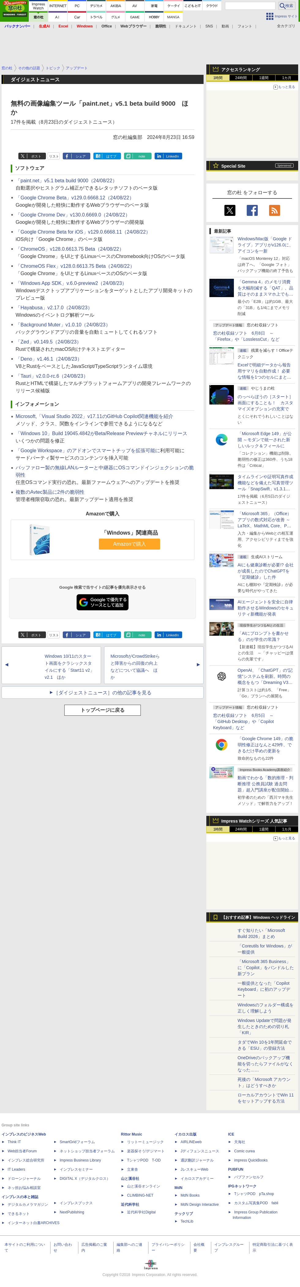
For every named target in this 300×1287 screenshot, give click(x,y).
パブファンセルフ (249, 1177)
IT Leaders (16, 1169)
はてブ (111, 156)
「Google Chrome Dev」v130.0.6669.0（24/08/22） (73, 214)
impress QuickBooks (251, 1160)
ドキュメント (186, 26)
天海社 (239, 1142)
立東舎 (132, 1169)
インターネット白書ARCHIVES (33, 1223)
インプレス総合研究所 (26, 1160)
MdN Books (190, 1195)
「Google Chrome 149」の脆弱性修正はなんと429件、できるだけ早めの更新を (265, 744)
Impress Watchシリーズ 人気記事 (254, 821)
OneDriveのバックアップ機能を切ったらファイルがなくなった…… (265, 1063)
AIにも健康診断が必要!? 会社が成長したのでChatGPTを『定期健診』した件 (266, 571)
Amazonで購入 (129, 544)
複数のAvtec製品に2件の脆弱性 (50, 492)
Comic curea (244, 1151)
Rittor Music (131, 1134)
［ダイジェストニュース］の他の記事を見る (103, 692)
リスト (54, 156)
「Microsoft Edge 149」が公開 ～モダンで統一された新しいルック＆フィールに (265, 439)
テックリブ (183, 1214)
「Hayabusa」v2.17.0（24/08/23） (54, 307)
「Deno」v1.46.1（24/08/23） (49, 359)
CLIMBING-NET (140, 1195)
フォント (245, 26)
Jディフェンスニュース (200, 1151)
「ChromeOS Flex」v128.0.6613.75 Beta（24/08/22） (75, 266)
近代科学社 (130, 1204)
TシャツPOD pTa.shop (254, 1194)
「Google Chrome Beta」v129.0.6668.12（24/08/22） (75, 197)
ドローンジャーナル (24, 1178)
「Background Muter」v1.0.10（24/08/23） (63, 324)
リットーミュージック (145, 1142)
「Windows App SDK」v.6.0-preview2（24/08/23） (71, 283)
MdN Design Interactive (200, 1204)
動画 (225, 26)
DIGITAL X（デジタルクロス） (85, 1178)
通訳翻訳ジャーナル (197, 1160)
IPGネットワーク (242, 1186)
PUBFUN (235, 1169)
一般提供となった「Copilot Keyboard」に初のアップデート (264, 989)
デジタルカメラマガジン (28, 1204)
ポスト (36, 156)
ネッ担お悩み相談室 (24, 1188)
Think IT (14, 1142)
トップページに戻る (103, 710)
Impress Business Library (80, 1160)
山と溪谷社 (130, 1178)
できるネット (19, 1214)
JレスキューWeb (194, 1169)
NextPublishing (72, 1212)
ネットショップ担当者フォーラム (87, 1151)
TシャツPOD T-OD (144, 1160)
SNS (209, 26)
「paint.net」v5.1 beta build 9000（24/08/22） (66, 180)
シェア (81, 156)
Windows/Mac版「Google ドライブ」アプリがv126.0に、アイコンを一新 (265, 244)
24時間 (240, 78)
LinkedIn (172, 156)
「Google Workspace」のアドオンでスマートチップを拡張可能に (88, 450)
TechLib (187, 1221)
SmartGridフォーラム (77, 1142)
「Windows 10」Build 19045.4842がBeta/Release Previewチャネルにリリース (101, 433)
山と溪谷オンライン (143, 1186)
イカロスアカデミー (197, 1178)
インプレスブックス (76, 1203)
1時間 (218, 78)
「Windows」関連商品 (129, 533)
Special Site (233, 166)
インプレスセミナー (76, 1169)
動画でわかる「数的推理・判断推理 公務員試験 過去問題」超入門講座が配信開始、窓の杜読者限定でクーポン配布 (265, 790)
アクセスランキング (240, 69)
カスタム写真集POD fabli (256, 1203)
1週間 (264, 78)
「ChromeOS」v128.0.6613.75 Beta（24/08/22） (70, 249)
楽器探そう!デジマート (146, 1151)
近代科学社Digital (141, 1212)
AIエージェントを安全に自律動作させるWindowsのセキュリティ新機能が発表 (266, 607)
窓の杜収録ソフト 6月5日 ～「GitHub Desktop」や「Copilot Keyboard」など (243, 721)
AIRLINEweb (191, 1142)
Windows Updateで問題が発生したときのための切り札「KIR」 (264, 1026)
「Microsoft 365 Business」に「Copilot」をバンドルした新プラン (266, 967)
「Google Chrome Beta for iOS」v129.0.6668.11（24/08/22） (83, 231)
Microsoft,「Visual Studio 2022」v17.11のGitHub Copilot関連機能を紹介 (94, 416)
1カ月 (287, 78)
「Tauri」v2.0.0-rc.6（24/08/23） (52, 376)
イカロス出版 (185, 1134)
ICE (231, 1134)
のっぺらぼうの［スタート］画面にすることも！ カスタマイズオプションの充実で (265, 402)
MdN (178, 1188)
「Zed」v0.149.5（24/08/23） (48, 341)
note (142, 156)
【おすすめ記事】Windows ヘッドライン (258, 917)
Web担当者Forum (22, 1151)
